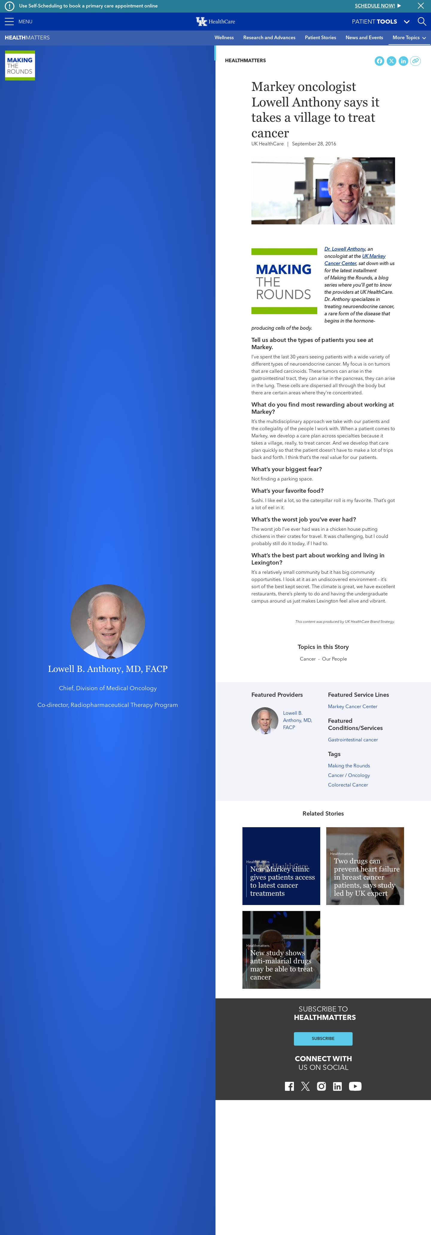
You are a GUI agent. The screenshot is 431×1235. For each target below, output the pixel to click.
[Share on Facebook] (380, 61)
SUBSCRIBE (323, 1039)
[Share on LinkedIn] (403, 61)
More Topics (409, 38)
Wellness (224, 38)
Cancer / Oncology (349, 775)
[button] (18, 22)
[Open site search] (422, 22)
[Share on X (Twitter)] (391, 61)
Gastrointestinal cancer (353, 740)
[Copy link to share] (415, 61)
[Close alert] (420, 6)
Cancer (308, 659)
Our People (334, 659)
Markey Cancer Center (352, 707)
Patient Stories (320, 38)
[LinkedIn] (337, 1087)
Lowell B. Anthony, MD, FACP (108, 669)
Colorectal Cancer (348, 785)
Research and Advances (269, 38)
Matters (27, 38)
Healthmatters (245, 61)
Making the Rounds (349, 766)
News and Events (364, 38)
